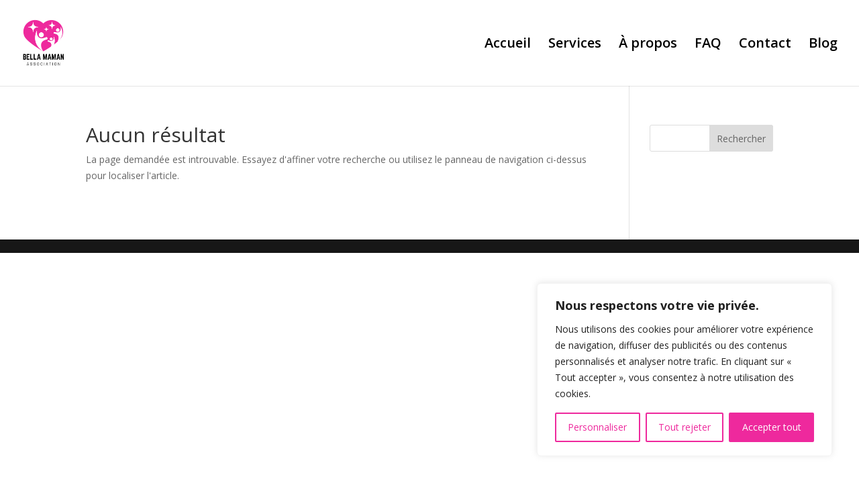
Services (574, 45)
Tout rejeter (684, 427)
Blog (823, 45)
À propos (648, 45)
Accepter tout (771, 427)
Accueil (508, 45)
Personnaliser (597, 427)
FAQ (708, 45)
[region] (684, 369)
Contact (765, 45)
